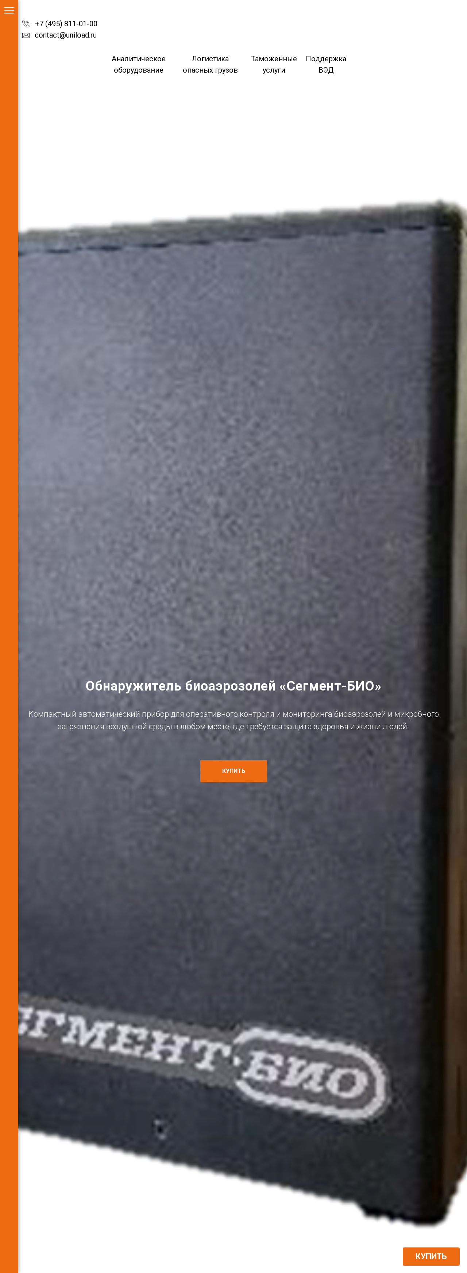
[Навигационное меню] (9, 11)
